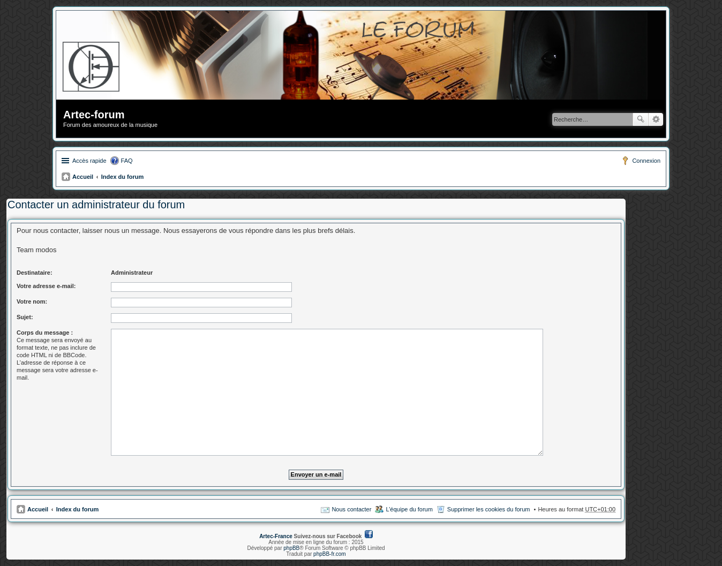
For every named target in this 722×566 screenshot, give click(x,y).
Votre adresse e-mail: (46, 286)
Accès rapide (89, 160)
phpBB (291, 548)
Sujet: (25, 317)
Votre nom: (32, 301)
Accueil (82, 176)
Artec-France (275, 536)
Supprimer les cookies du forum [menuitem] (488, 509)
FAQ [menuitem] (127, 160)
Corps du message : (45, 332)
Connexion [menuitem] (646, 160)
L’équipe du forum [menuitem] (409, 509)
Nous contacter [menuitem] (351, 509)
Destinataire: (34, 272)
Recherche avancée (656, 119)
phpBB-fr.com (329, 554)
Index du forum (122, 176)
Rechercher (641, 119)
